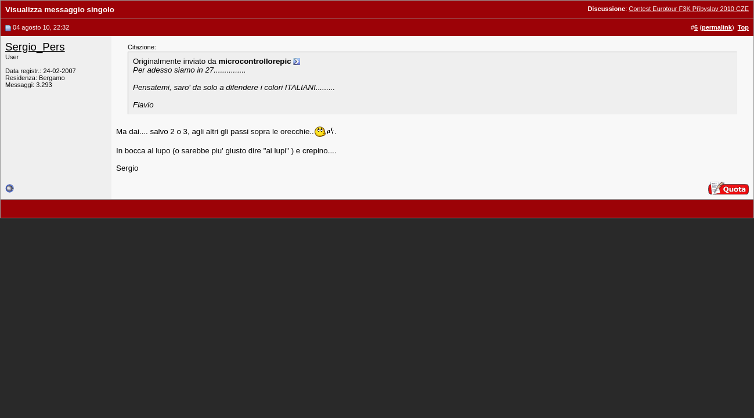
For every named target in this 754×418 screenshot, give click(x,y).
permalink (717, 27)
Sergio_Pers (35, 47)
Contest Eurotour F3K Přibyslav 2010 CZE (689, 8)
